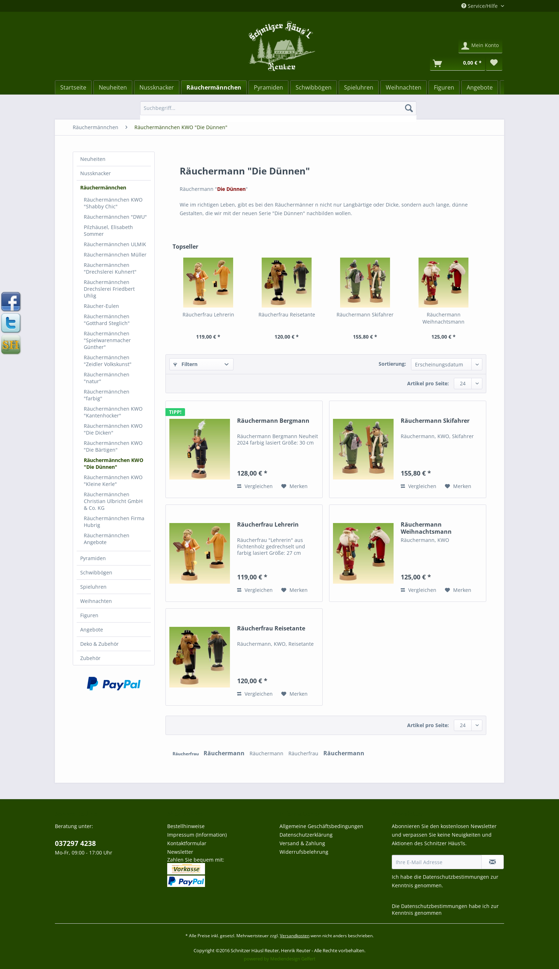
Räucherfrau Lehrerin (208, 314)
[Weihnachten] (403, 87)
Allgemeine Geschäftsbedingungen (321, 826)
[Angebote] (480, 87)
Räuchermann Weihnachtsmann (443, 318)
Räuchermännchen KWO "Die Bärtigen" (113, 446)
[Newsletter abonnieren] (492, 862)
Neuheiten (93, 159)
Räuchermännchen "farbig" (106, 395)
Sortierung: (392, 363)
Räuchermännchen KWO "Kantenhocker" (113, 412)
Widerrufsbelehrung (304, 851)
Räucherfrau (186, 754)
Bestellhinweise (186, 826)
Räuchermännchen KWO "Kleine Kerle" (113, 480)
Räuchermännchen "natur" (106, 378)
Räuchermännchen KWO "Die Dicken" (113, 429)
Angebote (91, 629)
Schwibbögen (96, 572)
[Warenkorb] (457, 63)
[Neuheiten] (113, 87)
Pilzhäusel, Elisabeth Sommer (108, 230)
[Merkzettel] (494, 63)
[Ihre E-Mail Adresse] (437, 862)
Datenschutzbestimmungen (456, 876)
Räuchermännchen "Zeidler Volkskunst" (108, 360)
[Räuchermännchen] (213, 87)
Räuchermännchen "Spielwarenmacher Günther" (107, 340)
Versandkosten (294, 936)
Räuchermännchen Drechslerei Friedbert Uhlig (109, 289)
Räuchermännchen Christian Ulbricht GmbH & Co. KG (113, 501)
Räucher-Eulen (101, 306)
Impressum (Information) (197, 834)
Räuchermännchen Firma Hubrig (114, 521)
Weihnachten (96, 601)
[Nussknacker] (156, 87)
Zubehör (90, 658)
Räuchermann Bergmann (273, 421)
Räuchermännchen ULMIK (115, 244)
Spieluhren (93, 586)
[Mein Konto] (480, 46)
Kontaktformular (186, 843)
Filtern (185, 364)
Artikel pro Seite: (428, 383)
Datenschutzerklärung (306, 834)
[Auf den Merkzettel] (294, 486)
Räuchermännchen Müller (115, 254)
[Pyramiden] (268, 87)
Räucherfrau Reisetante (286, 314)
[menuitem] (278, 111)
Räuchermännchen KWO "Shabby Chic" (113, 203)
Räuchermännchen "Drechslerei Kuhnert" (110, 268)
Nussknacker (95, 173)
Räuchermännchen (103, 187)
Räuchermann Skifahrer (365, 314)
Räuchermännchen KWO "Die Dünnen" (113, 463)
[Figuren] (444, 87)
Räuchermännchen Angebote (106, 539)
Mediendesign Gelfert (293, 958)
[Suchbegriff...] (278, 108)
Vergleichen (255, 486)
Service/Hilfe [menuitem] (480, 5)
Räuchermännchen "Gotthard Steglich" (107, 319)
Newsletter (180, 851)
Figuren (89, 615)
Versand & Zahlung (302, 843)
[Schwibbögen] (314, 87)
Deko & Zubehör (99, 643)
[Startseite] (73, 87)
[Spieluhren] (358, 87)
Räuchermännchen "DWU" (115, 216)
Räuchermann (225, 753)
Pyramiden (93, 558)
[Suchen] (408, 108)
